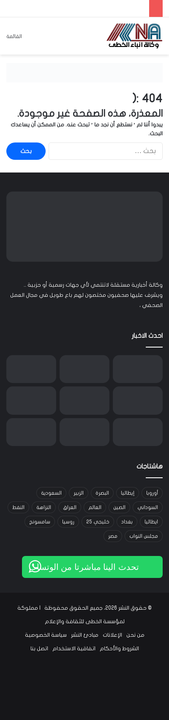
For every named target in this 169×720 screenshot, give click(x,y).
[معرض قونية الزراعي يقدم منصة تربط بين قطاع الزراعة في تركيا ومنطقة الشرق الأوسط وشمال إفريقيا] (84, 432)
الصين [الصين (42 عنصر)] (119, 507)
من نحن (135, 635)
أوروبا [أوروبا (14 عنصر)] (152, 493)
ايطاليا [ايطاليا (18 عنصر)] (151, 521)
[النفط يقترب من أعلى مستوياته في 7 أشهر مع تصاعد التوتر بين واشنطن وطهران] (84, 369)
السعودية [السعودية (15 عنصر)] (51, 493)
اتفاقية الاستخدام (73, 649)
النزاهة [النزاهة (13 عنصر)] (43, 507)
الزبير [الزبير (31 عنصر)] (79, 493)
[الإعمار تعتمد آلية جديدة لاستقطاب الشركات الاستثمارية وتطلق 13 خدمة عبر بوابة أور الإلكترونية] (138, 369)
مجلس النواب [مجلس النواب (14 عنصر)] (143, 536)
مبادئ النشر (84, 635)
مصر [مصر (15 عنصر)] (112, 536)
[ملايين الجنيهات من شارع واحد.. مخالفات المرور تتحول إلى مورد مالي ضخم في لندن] (31, 400)
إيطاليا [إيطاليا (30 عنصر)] (127, 493)
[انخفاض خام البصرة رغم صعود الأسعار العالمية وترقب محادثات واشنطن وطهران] (31, 432)
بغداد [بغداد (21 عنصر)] (127, 521)
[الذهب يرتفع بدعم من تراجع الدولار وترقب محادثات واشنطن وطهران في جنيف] (31, 369)
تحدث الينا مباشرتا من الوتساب (84, 567)
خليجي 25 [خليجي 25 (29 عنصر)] (97, 521)
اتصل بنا (39, 649)
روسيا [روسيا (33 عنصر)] (68, 521)
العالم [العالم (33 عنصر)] (94, 507)
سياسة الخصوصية (46, 635)
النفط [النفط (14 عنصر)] (18, 507)
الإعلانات (112, 635)
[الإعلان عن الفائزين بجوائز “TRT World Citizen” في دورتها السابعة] (138, 432)
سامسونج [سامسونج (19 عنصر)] (39, 521)
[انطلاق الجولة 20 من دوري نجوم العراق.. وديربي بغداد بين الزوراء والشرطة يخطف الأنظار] (138, 400)
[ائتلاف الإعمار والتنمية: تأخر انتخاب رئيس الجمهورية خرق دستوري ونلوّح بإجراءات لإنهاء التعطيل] (84, 400)
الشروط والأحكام (119, 649)
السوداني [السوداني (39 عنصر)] (147, 507)
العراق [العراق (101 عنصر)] (69, 507)
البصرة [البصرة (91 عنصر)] (102, 493)
